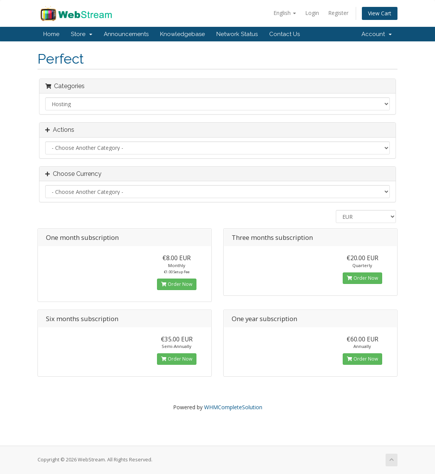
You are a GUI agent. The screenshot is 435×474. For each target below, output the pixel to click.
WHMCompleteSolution (233, 407)
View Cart (379, 13)
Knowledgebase (182, 34)
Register (338, 12)
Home (51, 34)
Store (81, 34)
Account (376, 34)
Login (312, 12)
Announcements (126, 34)
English (284, 12)
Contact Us (284, 34)
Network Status (237, 34)
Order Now (176, 284)
